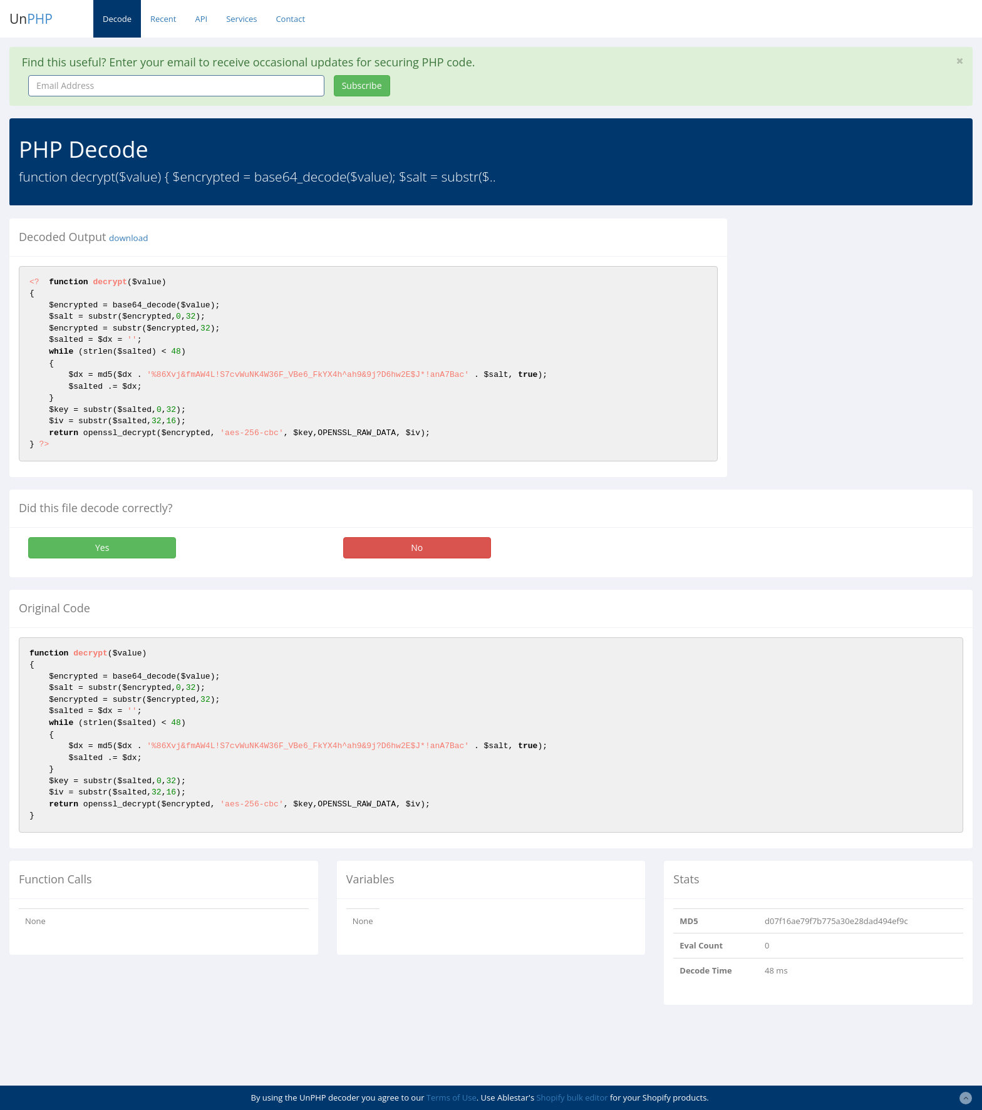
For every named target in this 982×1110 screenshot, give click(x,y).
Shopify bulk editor (571, 1097)
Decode (117, 18)
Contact (290, 18)
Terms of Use (451, 1097)
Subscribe (362, 85)
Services (241, 18)
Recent (163, 18)
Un (31, 19)
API (201, 18)
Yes (102, 547)
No (417, 547)
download (128, 238)
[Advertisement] (851, 306)
